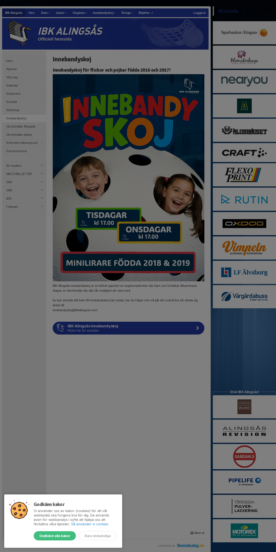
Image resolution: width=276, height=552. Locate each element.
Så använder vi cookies (89, 524)
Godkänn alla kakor (54, 536)
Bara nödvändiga (98, 536)
